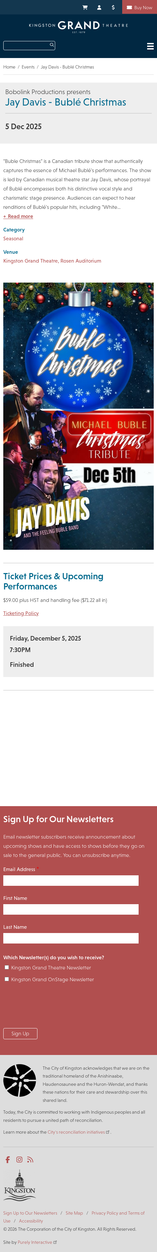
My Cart (85, 7)
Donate (114, 7)
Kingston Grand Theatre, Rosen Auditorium (52, 261)
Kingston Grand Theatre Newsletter (51, 967)
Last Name (15, 927)
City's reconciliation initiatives (79, 1132)
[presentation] (53, 1007)
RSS (30, 1160)
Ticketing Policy (21, 613)
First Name (15, 898)
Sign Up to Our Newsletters (30, 1213)
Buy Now (143, 7)
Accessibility (31, 1220)
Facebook (9, 1160)
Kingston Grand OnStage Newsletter (52, 979)
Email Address (19, 869)
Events (28, 67)
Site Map (74, 1213)
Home (9, 67)
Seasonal (13, 238)
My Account (99, 7)
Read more (20, 216)
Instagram (19, 1160)
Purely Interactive (38, 1242)
